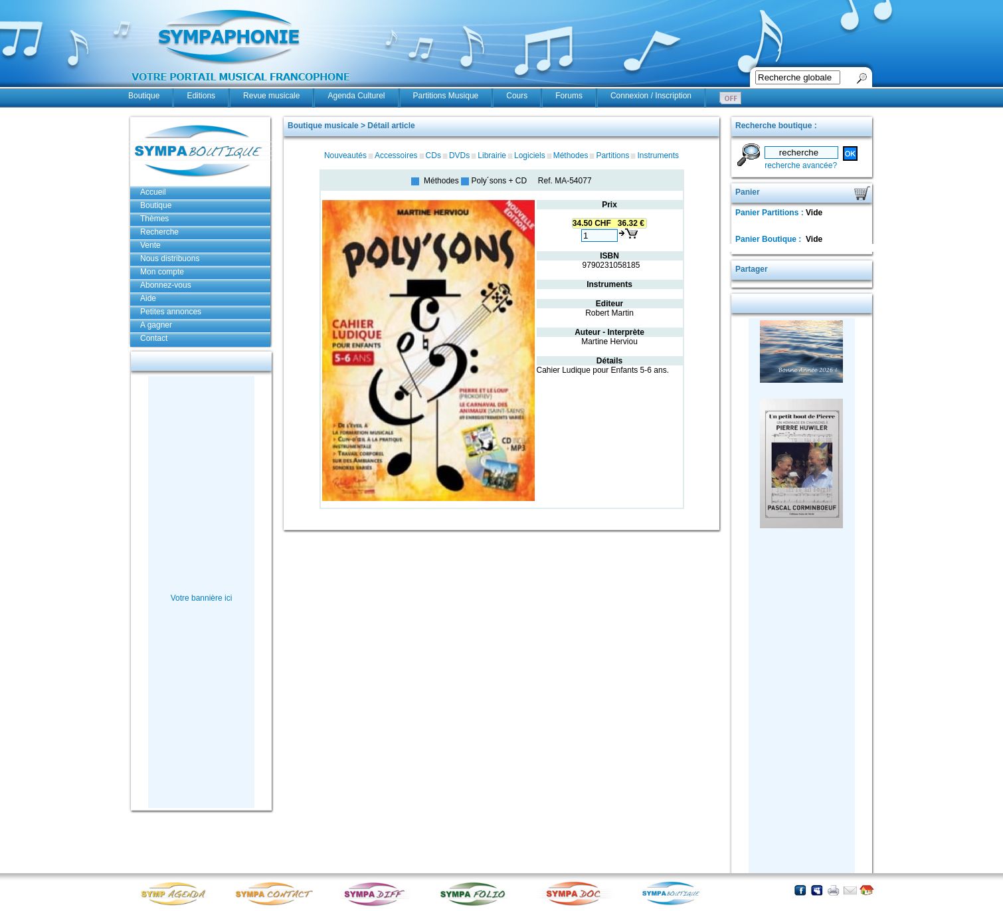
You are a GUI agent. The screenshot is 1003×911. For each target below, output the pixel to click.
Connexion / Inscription (650, 95)
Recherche (159, 232)
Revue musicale (271, 95)
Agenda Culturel (356, 95)
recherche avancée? (801, 165)
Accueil (153, 192)
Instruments (658, 155)
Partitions (612, 155)
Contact (153, 338)
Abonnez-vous (165, 285)
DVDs (459, 155)
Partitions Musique (446, 95)
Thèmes (154, 218)
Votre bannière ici (201, 598)
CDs (433, 155)
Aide (148, 298)
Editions (201, 95)
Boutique (143, 95)
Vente (150, 245)
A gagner (156, 325)
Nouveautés (345, 155)
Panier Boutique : (769, 239)
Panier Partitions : (770, 212)
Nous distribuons (169, 258)
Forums (569, 95)
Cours (516, 95)
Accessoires (396, 155)
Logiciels (529, 155)
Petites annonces (170, 311)
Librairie (492, 155)
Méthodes (571, 155)
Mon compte (162, 271)
